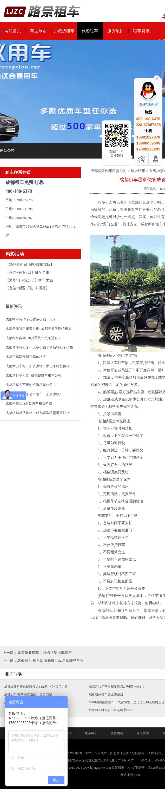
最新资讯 (13, 306)
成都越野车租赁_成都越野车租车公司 (33, 375)
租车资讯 (141, 31)
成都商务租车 (152, 224)
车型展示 (38, 31)
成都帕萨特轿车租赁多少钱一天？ (30, 319)
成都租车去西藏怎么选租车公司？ (30, 385)
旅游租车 (90, 31)
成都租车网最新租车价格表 (25, 357)
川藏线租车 (64, 31)
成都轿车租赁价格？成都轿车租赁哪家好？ (37, 413)
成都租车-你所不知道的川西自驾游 (28, 694)
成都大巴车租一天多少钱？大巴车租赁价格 (37, 366)
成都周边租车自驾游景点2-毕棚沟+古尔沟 (117, 686)
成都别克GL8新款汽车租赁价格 (28, 403)
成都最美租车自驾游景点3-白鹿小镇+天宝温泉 (36, 686)
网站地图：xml (130, 775)
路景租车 (118, 768)
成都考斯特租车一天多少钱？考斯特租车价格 (39, 347)
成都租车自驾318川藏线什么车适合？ (33, 338)
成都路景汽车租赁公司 (108, 171)
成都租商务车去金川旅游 (106, 694)
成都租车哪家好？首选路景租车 (111, 710)
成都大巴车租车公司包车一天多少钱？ (34, 394)
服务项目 (115, 31)
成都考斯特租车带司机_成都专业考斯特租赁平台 (41, 329)
